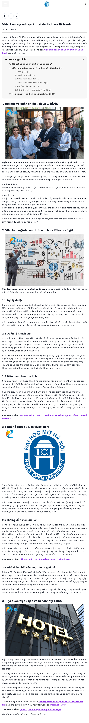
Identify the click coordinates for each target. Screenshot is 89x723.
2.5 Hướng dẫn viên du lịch (27, 86)
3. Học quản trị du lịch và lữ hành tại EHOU (32, 94)
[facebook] (4, 16)
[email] (11, 16)
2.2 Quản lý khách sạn (25, 75)
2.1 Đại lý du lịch (22, 71)
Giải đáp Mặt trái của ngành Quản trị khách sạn (45, 559)
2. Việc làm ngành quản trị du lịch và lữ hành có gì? (36, 68)
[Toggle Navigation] (5, 4)
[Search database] (86, 4)
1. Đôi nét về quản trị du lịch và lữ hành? (30, 64)
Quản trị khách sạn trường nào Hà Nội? (40, 709)
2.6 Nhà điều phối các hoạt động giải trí (33, 90)
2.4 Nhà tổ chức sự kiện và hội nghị (31, 83)
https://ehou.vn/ (58, 705)
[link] (17, 16)
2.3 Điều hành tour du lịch (27, 79)
